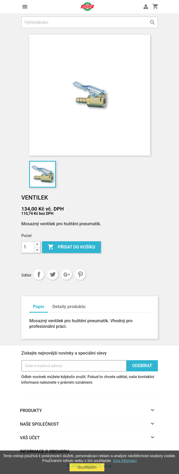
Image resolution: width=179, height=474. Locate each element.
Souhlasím (87, 467)
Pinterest (80, 274)
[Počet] (27, 247)
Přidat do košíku (71, 247)
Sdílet (38, 274)
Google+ (66, 274)
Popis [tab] (38, 306)
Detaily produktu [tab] (69, 306)
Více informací (125, 461)
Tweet (52, 274)
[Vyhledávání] (89, 22)
